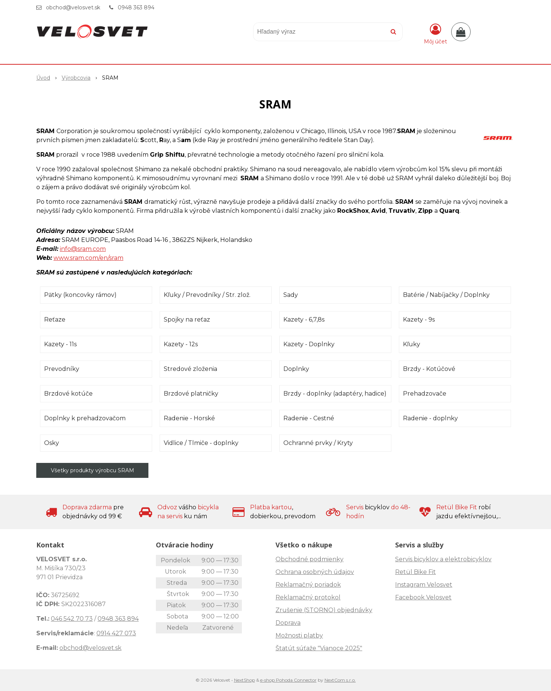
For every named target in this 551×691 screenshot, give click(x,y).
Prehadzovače (424, 393)
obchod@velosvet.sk (73, 7)
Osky (51, 442)
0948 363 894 (136, 7)
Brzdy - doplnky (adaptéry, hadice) (335, 393)
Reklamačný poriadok (308, 584)
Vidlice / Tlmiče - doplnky (201, 442)
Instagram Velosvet (423, 584)
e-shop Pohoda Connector (288, 680)
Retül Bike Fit (415, 571)
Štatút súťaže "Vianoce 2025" (319, 648)
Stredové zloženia (190, 368)
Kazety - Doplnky (309, 344)
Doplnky (296, 368)
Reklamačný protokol (308, 597)
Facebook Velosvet (423, 597)
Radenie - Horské (189, 418)
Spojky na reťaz (187, 319)
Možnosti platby (299, 635)
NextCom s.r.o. (340, 680)
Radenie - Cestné (308, 418)
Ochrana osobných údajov (315, 571)
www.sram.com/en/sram (88, 257)
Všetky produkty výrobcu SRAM (92, 470)
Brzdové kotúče (68, 393)
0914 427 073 (116, 633)
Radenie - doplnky (430, 418)
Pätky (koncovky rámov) (80, 294)
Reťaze (54, 319)
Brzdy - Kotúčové (429, 368)
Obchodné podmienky (310, 559)
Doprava (288, 622)
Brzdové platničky (191, 393)
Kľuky (411, 344)
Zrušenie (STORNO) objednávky (324, 610)
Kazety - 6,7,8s (303, 319)
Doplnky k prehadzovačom (85, 418)
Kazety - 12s (181, 344)
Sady (290, 294)
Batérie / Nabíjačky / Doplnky (446, 294)
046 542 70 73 (72, 618)
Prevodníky (61, 368)
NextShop (244, 680)
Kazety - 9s (419, 319)
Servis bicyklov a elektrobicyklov (443, 559)
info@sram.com (83, 248)
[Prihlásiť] (435, 33)
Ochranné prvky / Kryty (318, 442)
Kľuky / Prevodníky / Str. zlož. (207, 294)
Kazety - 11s (60, 344)
